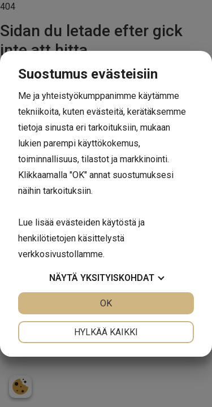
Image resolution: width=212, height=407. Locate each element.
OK (106, 303)
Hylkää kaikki (106, 332)
